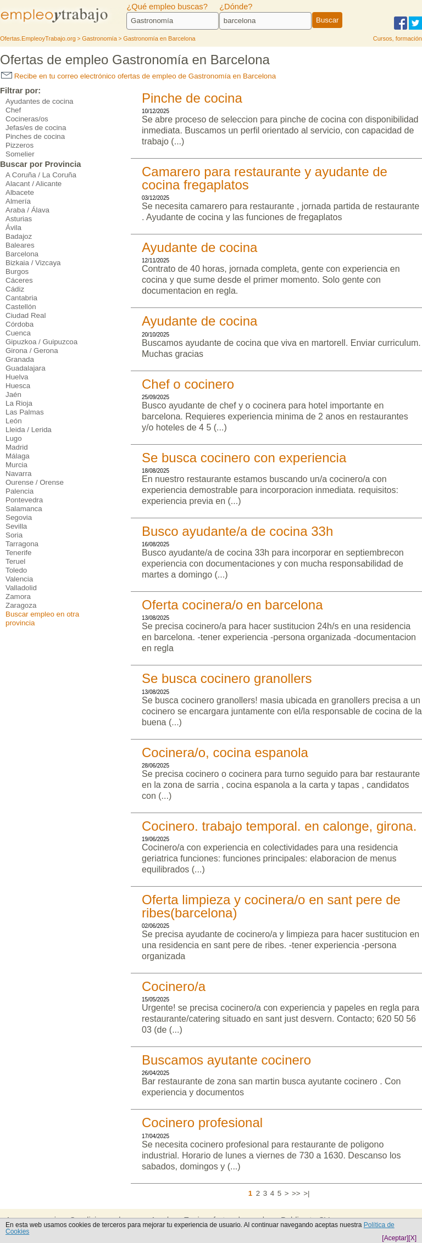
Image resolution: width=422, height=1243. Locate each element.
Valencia (19, 579)
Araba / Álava (27, 210)
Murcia (16, 465)
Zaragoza (20, 605)
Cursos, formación (397, 38)
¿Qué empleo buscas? (166, 6)
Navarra (18, 473)
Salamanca (23, 509)
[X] (412, 1238)
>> (296, 1193)
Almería (18, 201)
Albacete (19, 192)
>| (306, 1193)
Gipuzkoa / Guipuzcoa (41, 342)
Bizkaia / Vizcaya (33, 263)
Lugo (13, 438)
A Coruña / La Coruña (40, 175)
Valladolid (21, 588)
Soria (14, 535)
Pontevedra (24, 500)
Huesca (17, 386)
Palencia (19, 491)
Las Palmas (24, 412)
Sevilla (16, 526)
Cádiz (14, 289)
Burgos (17, 271)
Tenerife (18, 552)
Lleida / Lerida (28, 429)
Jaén (13, 394)
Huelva (17, 377)
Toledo (16, 570)
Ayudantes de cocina (39, 101)
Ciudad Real (25, 315)
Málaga (17, 456)
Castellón (20, 307)
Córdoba (19, 324)
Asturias (18, 219)
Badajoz (18, 236)
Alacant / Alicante (33, 184)
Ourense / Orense (34, 482)
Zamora (18, 596)
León (13, 421)
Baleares (20, 245)
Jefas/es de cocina (35, 128)
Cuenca (18, 333)
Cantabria (21, 298)
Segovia (18, 517)
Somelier (20, 154)
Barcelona (21, 254)
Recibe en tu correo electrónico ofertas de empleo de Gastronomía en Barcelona (138, 76)
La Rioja (18, 403)
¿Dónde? (235, 6)
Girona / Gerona (31, 350)
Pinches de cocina (35, 136)
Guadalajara (25, 368)
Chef (13, 110)
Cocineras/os (26, 119)
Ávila (13, 227)
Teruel (15, 561)
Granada (19, 359)
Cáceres (19, 280)
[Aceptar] (395, 1238)
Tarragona (21, 544)
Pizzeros (19, 145)
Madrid (16, 447)
